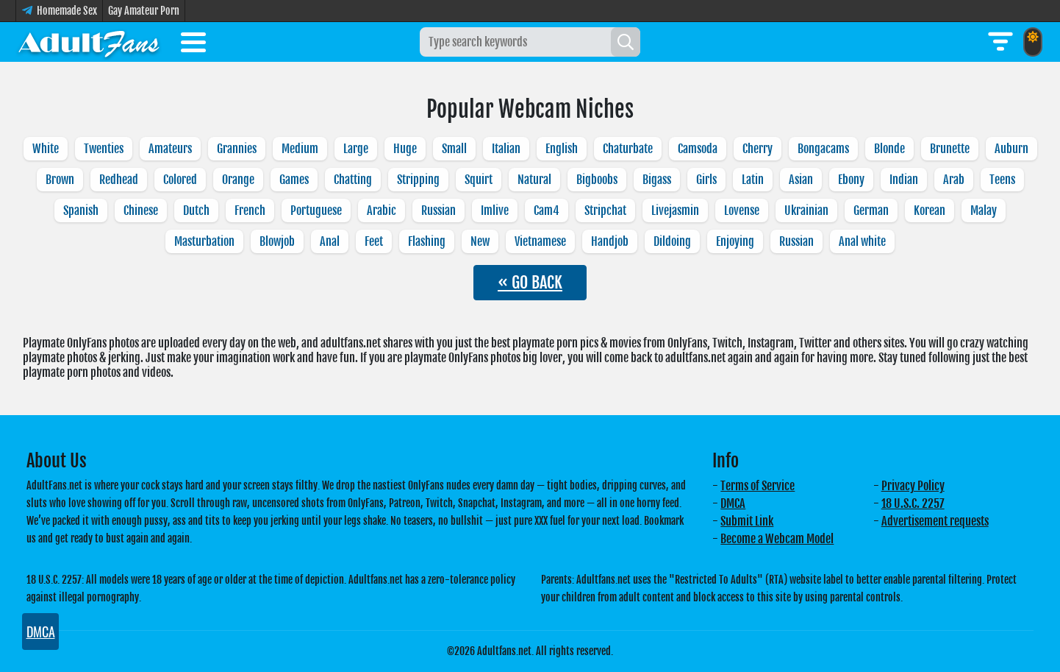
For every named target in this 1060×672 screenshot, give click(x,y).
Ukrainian (806, 210)
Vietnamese (540, 241)
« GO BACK (530, 282)
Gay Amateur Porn (143, 10)
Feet (374, 241)
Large (355, 148)
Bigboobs (596, 179)
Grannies (237, 148)
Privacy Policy (913, 485)
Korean (929, 210)
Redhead (118, 179)
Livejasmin (675, 210)
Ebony (851, 179)
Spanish (81, 210)
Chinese (140, 210)
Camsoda (697, 148)
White (45, 148)
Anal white (862, 241)
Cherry (757, 148)
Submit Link (746, 521)
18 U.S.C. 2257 (913, 503)
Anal (330, 241)
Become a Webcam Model (777, 538)
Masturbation (204, 241)
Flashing (426, 241)
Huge (405, 148)
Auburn (1011, 148)
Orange (238, 179)
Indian (903, 179)
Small (454, 148)
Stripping (418, 179)
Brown (60, 179)
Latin (753, 179)
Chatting (353, 179)
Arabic (381, 210)
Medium (300, 148)
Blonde (889, 148)
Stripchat (605, 210)
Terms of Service (757, 485)
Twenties (103, 148)
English (561, 148)
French (249, 210)
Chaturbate (628, 148)
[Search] (625, 42)
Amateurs (170, 148)
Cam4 (546, 210)
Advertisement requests (935, 521)
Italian (506, 148)
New (480, 241)
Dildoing (672, 241)
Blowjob (277, 241)
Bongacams (823, 148)
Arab (953, 179)
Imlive (495, 210)
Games (294, 179)
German (871, 210)
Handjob (610, 241)
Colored (180, 179)
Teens (1002, 179)
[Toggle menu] (193, 44)
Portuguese (316, 210)
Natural (534, 179)
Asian (801, 179)
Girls (706, 179)
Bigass (656, 179)
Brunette (950, 148)
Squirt (479, 179)
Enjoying (735, 241)
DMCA (732, 503)
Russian (438, 210)
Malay (983, 210)
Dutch (196, 210)
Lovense (741, 210)
